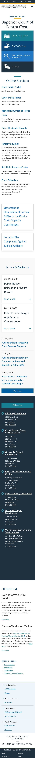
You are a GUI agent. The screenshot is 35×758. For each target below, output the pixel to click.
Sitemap (20, 753)
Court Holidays (9, 726)
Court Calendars (9, 180)
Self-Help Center (10, 716)
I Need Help (8, 668)
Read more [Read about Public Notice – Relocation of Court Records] (9, 299)
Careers (7, 693)
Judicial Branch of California (17, 2)
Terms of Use (5, 756)
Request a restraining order (13, 673)
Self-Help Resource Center (14, 167)
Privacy (3, 753)
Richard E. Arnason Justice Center (18, 472)
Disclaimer (8, 730)
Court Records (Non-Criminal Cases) (15, 431)
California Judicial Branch (13, 712)
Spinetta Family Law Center (18, 493)
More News (17, 391)
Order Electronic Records (14, 128)
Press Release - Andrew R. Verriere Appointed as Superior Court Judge (14, 380)
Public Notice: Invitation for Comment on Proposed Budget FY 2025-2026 (15, 361)
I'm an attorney (9, 665)
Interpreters (8, 671)
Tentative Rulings (10, 143)
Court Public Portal (11, 87)
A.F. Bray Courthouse (15, 413)
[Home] (13, 8)
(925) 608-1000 (10, 425)
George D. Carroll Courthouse (14, 453)
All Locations (17, 405)
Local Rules (8, 702)
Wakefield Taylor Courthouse (13, 511)
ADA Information (10, 689)
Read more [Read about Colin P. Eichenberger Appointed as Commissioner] (9, 329)
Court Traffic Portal (11, 97)
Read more (5, 620)
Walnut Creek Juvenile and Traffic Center (18, 531)
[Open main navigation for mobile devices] (32, 6)
